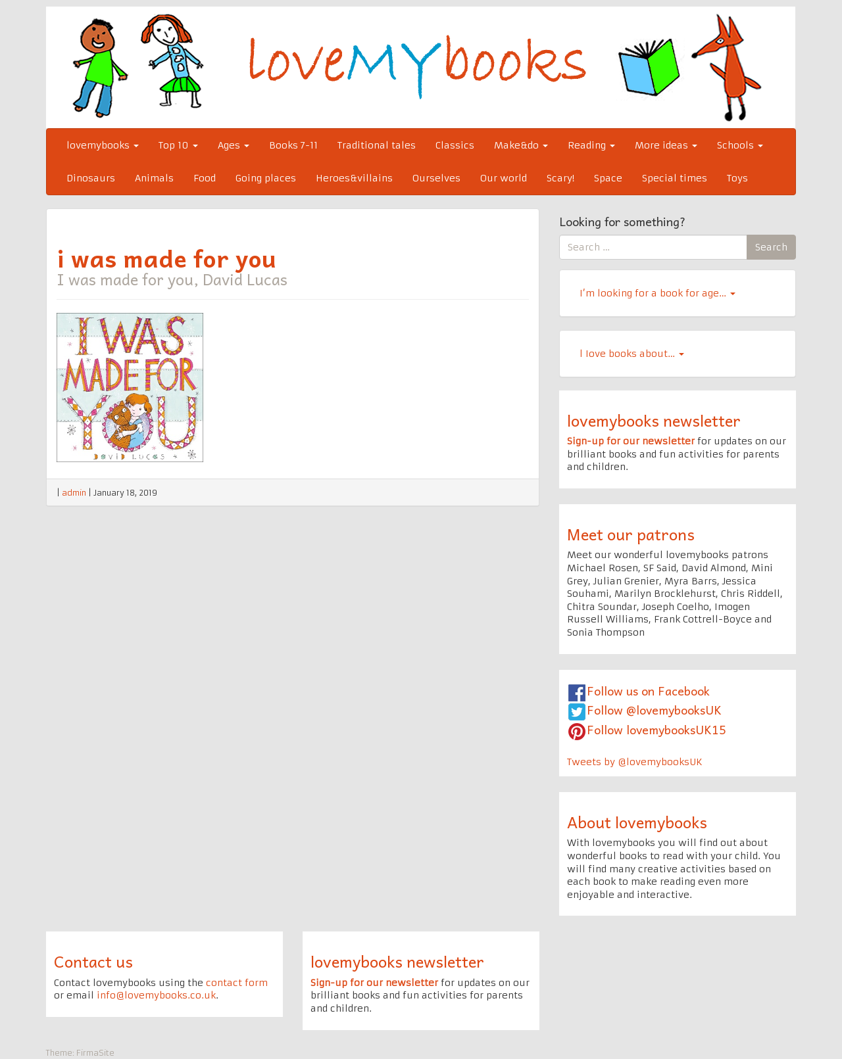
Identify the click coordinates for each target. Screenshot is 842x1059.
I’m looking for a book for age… (657, 293)
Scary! (560, 178)
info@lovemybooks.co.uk (156, 995)
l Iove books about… (632, 354)
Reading (591, 145)
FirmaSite (95, 1053)
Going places (265, 178)
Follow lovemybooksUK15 (656, 729)
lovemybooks (102, 145)
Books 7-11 (293, 145)
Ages (233, 145)
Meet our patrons (631, 533)
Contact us (93, 961)
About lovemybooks (637, 821)
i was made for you (166, 258)
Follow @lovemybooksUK (654, 709)
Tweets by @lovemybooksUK (635, 762)
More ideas (666, 145)
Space (608, 178)
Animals (154, 178)
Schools (740, 145)
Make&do (521, 145)
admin (74, 493)
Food (204, 178)
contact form (237, 983)
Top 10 (178, 145)
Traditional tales (376, 145)
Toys (737, 178)
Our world (503, 178)
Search (771, 247)
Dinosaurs (90, 178)
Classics (454, 145)
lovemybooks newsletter (654, 420)
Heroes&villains (354, 178)
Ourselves (436, 178)
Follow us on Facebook (648, 690)
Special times (674, 178)
